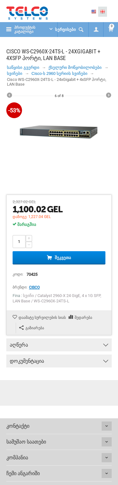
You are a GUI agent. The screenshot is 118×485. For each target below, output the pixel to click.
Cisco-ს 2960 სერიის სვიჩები (59, 73)
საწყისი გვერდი (23, 67)
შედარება (83, 317)
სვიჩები (14, 73)
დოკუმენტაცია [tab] (59, 359)
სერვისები (65, 29)
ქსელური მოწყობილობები (75, 67)
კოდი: (18, 274)
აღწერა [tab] (59, 343)
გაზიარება (31, 327)
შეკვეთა (63, 257)
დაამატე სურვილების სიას (42, 317)
